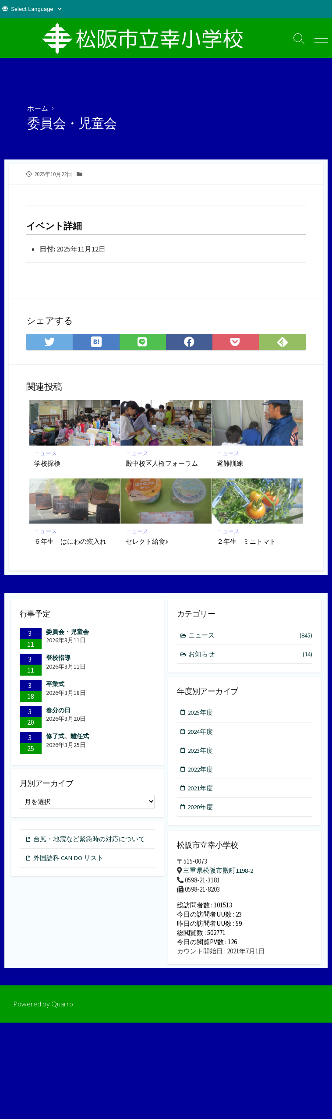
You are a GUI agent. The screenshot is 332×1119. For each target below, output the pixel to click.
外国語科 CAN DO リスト (68, 860)
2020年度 (200, 808)
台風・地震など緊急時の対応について (89, 841)
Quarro (62, 1008)
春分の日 (58, 711)
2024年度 (200, 732)
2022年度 (200, 770)
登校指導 (58, 658)
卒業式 (55, 684)
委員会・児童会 (67, 632)
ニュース (46, 453)
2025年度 (200, 713)
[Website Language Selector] (36, 9)
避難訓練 (230, 463)
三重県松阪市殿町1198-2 (218, 872)
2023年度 (200, 751)
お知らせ (250, 655)
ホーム (37, 108)
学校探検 (48, 463)
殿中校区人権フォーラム (162, 463)
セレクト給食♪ (147, 541)
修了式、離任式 (67, 736)
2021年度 (200, 790)
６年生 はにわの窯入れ (71, 541)
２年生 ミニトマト (246, 541)
